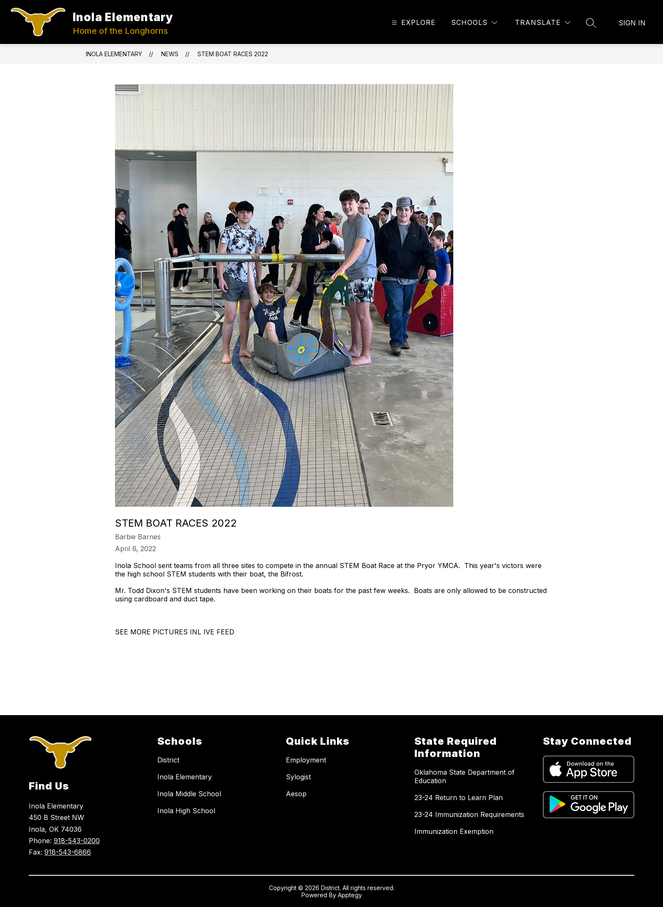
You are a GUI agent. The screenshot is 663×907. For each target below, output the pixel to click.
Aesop (296, 794)
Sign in (632, 23)
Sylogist (298, 777)
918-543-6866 (67, 852)
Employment (306, 760)
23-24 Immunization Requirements (469, 814)
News (169, 53)
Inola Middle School (189, 794)
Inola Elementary (114, 53)
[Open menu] (412, 22)
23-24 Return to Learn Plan (458, 797)
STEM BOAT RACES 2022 (232, 53)
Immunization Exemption (453, 831)
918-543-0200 (77, 840)
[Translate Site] (543, 22)
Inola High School (186, 810)
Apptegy (350, 895)
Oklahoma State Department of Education (464, 776)
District (168, 760)
